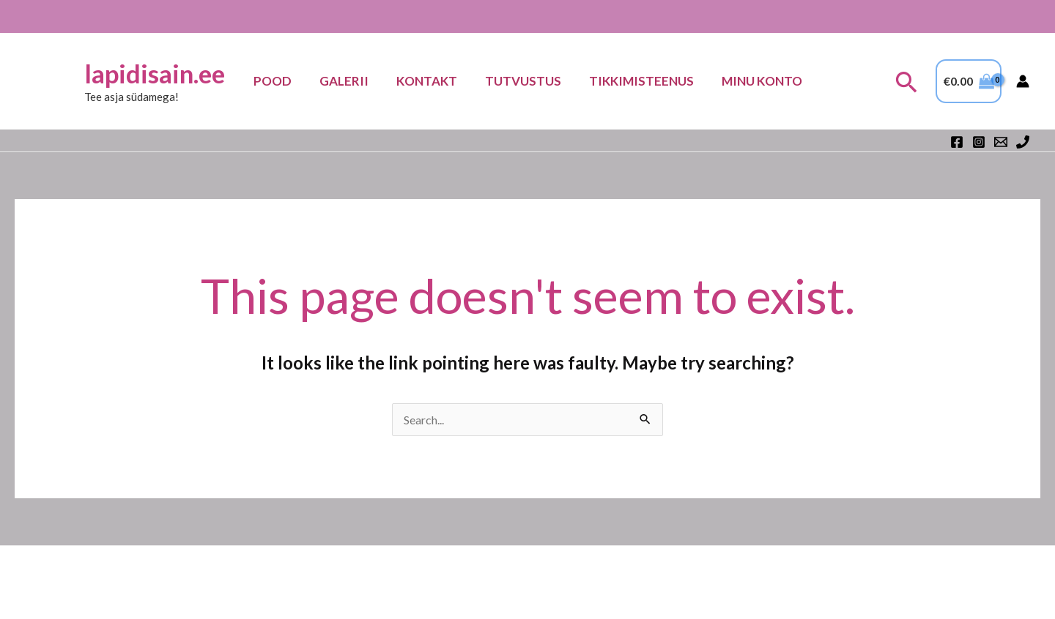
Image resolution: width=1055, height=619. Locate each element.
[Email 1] (1000, 142)
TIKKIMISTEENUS (637, 81)
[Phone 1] (1022, 142)
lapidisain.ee (163, 73)
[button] (906, 81)
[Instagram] (978, 142)
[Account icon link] (1022, 81)
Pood (280, 81)
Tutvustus (522, 81)
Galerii (348, 81)
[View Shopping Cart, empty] (969, 81)
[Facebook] (956, 142)
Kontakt (428, 81)
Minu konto (754, 81)
